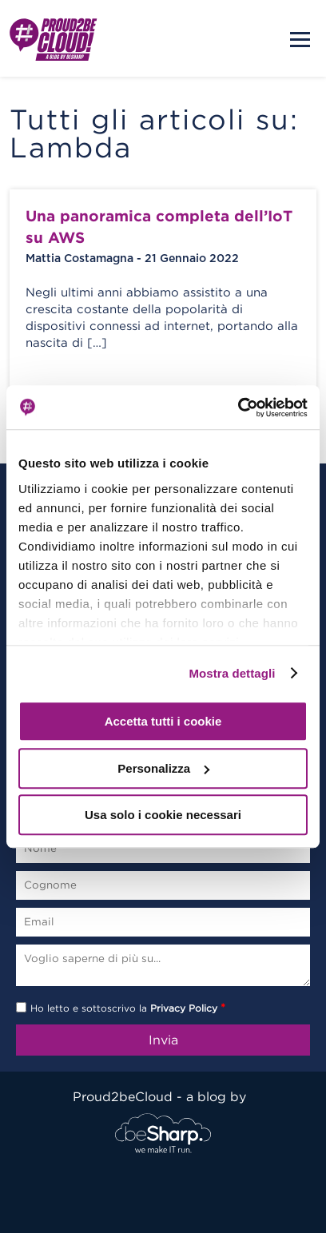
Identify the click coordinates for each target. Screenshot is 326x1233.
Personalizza (163, 768)
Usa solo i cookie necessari (163, 814)
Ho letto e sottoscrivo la (127, 1008)
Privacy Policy (183, 1008)
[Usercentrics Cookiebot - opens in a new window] (238, 407)
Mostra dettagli (232, 673)
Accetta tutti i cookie (163, 721)
